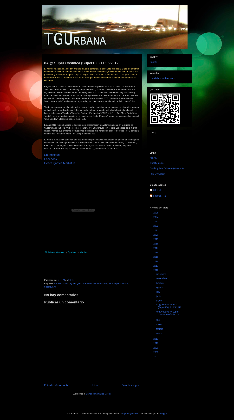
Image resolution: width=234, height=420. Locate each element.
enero (159, 333)
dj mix (73, 283)
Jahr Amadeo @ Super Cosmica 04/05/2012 (167, 313)
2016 (156, 252)
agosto (159, 287)
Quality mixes (156, 163)
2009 (156, 347)
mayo (159, 300)
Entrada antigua (130, 385)
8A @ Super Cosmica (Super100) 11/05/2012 (168, 306)
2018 (156, 243)
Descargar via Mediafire (59, 163)
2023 (156, 221)
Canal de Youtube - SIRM (163, 78)
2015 (156, 257)
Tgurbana (72, 252)
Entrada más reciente (56, 385)
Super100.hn (50, 287)
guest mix (81, 283)
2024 (156, 217)
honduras (91, 283)
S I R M (157, 190)
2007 (156, 356)
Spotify (153, 62)
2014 (156, 261)
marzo (159, 324)
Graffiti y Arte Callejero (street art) (167, 168)
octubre (160, 283)
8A (55, 283)
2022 (156, 226)
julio (158, 291)
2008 (156, 352)
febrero (160, 329)
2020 (156, 234)
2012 (156, 270)
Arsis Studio (63, 283)
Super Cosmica (121, 283)
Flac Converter (157, 173)
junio (158, 296)
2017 (156, 248)
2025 (156, 212)
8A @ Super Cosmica (55, 252)
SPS (110, 283)
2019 (156, 239)
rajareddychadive (130, 413)
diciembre (161, 274)
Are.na (153, 158)
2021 (156, 230)
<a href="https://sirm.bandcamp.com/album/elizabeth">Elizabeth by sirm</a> (166, 140)
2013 (156, 265)
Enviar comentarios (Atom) (98, 394)
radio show (102, 283)
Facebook (50, 159)
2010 (156, 343)
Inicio (95, 385)
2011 (156, 339)
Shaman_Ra (159, 195)
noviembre (161, 278)
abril (158, 320)
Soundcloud (52, 155)
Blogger (163, 413)
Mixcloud (84, 252)
